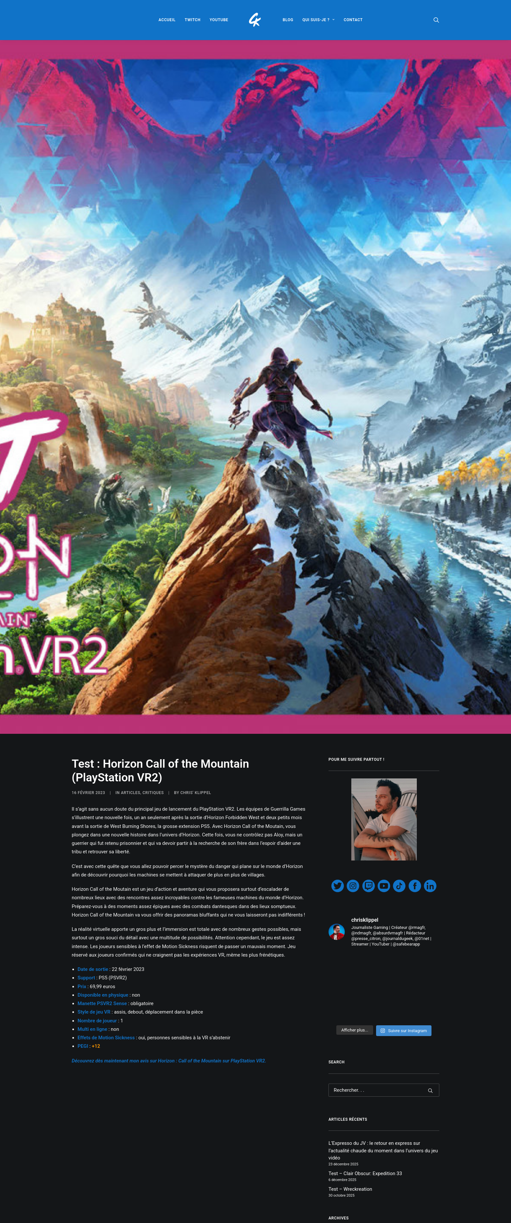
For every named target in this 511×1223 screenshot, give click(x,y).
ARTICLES (130, 629)
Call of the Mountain (95, 1217)
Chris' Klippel (196, 629)
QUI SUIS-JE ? (318, 20)
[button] (436, 20)
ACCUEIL (166, 20)
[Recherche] (383, 926)
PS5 (294, 1217)
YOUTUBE (219, 20)
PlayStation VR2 (266, 1217)
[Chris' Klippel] (256, 20)
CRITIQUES (153, 629)
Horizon (131, 1217)
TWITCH (192, 20)
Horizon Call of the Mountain (176, 1217)
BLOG (288, 20)
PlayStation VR (228, 1217)
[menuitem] (167, 20)
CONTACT (353, 20)
